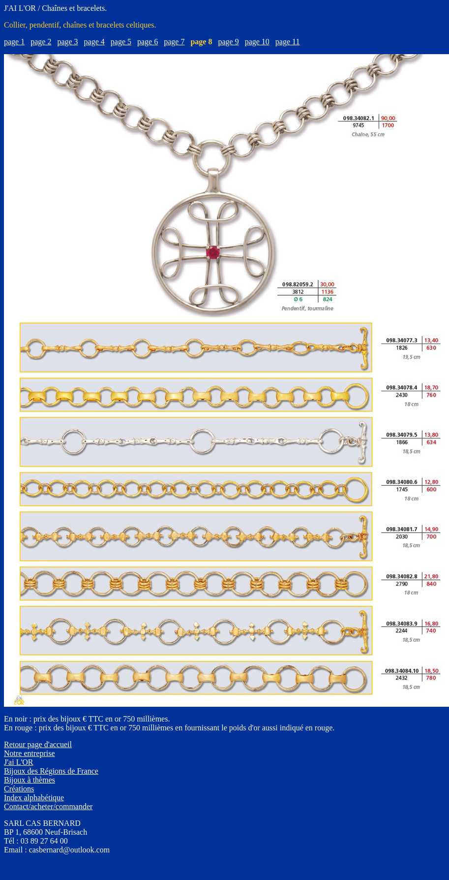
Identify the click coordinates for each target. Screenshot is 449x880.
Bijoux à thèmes (29, 780)
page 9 (228, 41)
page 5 (121, 41)
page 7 (174, 41)
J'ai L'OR (18, 762)
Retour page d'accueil (38, 744)
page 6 (147, 41)
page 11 (287, 41)
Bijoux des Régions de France (51, 771)
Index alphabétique (34, 797)
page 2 (40, 41)
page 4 (94, 41)
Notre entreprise (29, 753)
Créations (19, 789)
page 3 (67, 41)
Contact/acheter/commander (48, 806)
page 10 (257, 41)
